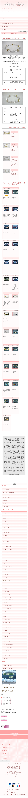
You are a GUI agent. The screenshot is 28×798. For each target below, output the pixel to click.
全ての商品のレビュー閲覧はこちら (9, 690)
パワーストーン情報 (7, 665)
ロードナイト (6, 658)
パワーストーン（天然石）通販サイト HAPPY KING (14, 3)
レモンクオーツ (6, 653)
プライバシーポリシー (14, 730)
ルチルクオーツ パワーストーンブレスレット (9, 11)
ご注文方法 (14, 735)
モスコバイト (6, 625)
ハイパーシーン (6, 580)
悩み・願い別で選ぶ (5, 26)
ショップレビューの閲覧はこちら (9, 691)
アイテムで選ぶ (4, 747)
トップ (2, 8)
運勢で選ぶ (4, 29)
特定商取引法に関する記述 (14, 733)
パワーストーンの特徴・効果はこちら (10, 687)
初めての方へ (4, 758)
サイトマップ (14, 738)
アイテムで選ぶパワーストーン (7, 23)
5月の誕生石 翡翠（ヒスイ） (8, 684)
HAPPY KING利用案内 (8, 668)
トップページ (4, 18)
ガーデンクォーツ (7, 538)
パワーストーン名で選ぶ (8, 8)
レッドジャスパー (7, 650)
